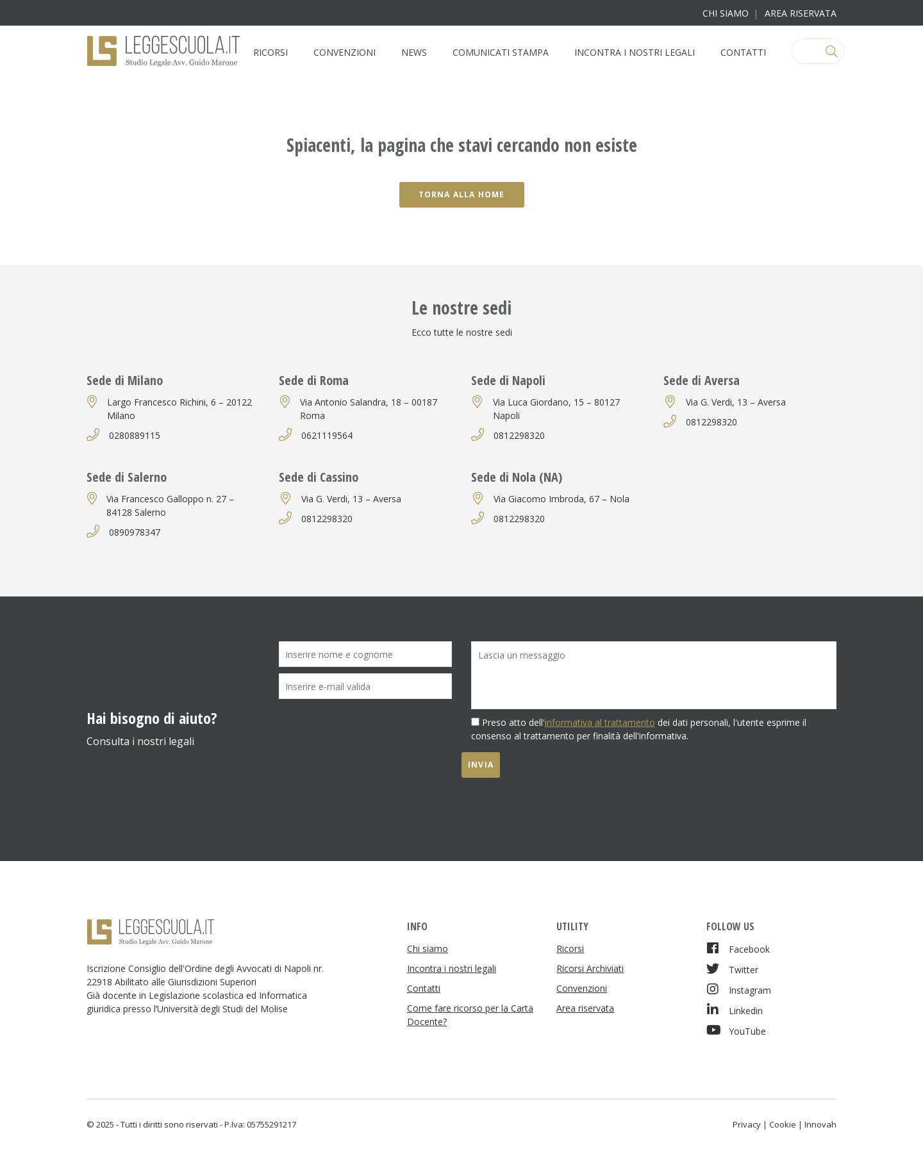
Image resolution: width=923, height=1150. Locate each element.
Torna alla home (462, 194)
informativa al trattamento (600, 722)
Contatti (743, 52)
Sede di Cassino (318, 477)
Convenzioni (344, 52)
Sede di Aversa (701, 380)
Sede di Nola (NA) (516, 477)
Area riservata (800, 13)
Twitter (732, 969)
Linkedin (734, 1010)
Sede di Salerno (127, 477)
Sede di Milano (125, 380)
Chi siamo (726, 13)
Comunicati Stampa (501, 52)
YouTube (736, 1030)
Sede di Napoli (508, 380)
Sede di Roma (314, 380)
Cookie (782, 1124)
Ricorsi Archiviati (590, 968)
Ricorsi (270, 52)
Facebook (738, 948)
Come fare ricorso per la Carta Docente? (470, 1015)
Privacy (747, 1124)
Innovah (820, 1124)
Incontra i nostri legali (634, 52)
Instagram (738, 989)
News (414, 52)
